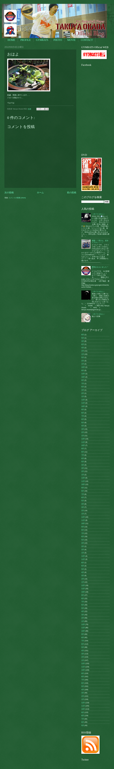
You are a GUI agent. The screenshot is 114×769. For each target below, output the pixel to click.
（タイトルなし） (98, 214)
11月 (83, 403)
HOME (11, 40)
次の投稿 (9, 192)
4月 (82, 348)
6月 (82, 344)
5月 (82, 338)
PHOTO (58, 40)
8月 (82, 335)
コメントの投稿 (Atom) (17, 198)
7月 (82, 383)
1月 (82, 354)
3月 (82, 341)
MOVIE (71, 40)
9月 (82, 370)
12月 (83, 374)
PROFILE (25, 40)
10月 (83, 367)
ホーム (40, 192)
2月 (82, 351)
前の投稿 (71, 192)
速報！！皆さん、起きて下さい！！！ (100, 241)
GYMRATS (42, 40)
